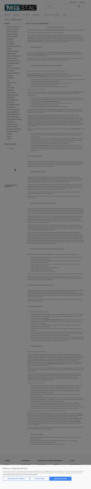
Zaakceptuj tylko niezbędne (16, 478)
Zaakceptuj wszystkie (60, 478)
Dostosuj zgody (39, 478)
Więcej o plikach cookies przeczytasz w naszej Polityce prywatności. (20, 474)
